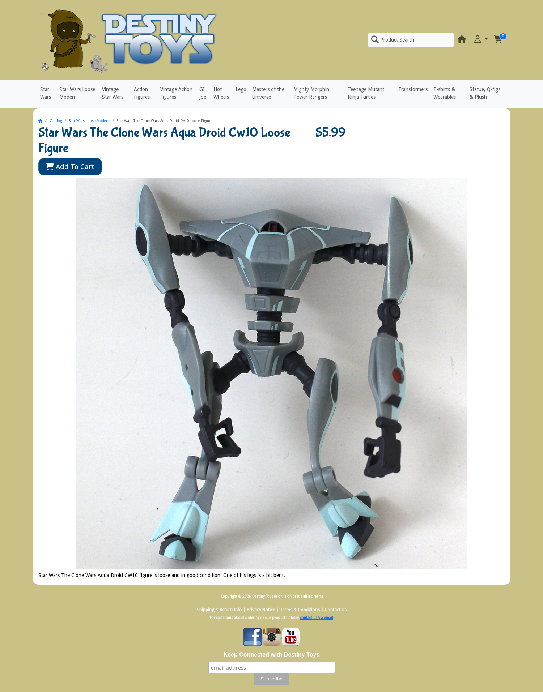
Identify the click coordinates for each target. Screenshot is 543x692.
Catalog (56, 121)
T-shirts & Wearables (444, 93)
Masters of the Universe (268, 93)
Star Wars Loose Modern (77, 93)
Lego (241, 89)
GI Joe (202, 93)
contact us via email (316, 618)
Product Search (392, 40)
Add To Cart (70, 166)
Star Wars (45, 93)
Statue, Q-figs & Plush (485, 93)
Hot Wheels (221, 93)
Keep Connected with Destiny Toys (272, 655)
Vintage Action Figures (176, 93)
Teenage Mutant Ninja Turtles (366, 93)
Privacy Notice (261, 609)
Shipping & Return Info (219, 609)
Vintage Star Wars (112, 93)
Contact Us (335, 609)
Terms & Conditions (300, 609)
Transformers (413, 89)
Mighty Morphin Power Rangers (311, 93)
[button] (480, 39)
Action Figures (142, 93)
